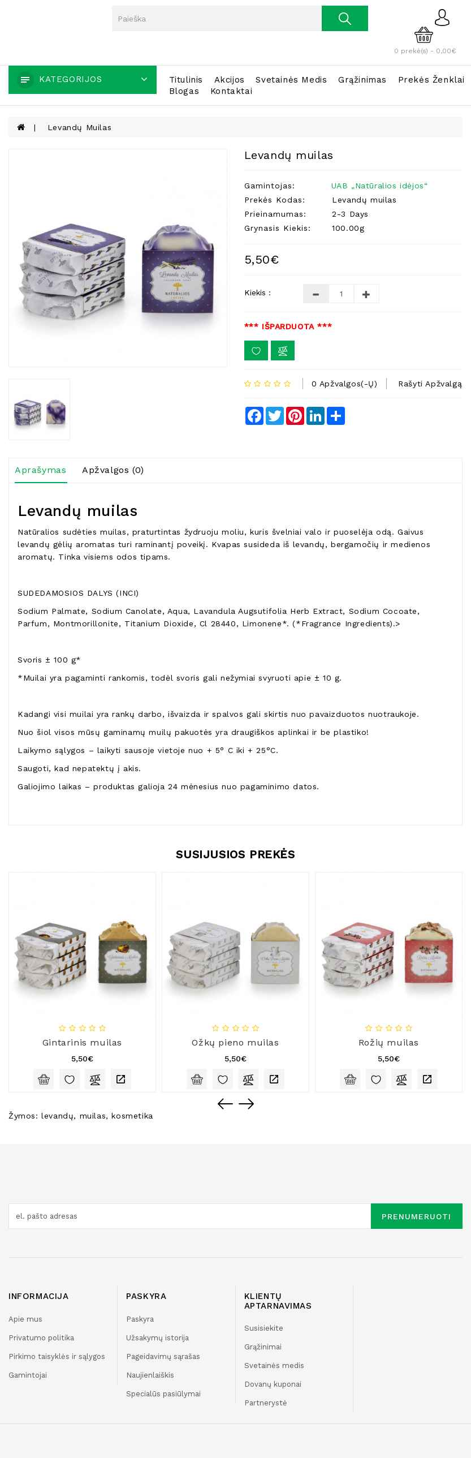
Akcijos (229, 80)
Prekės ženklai (431, 80)
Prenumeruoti (416, 1216)
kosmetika (132, 1115)
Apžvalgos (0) (113, 470)
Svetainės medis (291, 80)
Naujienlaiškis (150, 1375)
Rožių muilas (388, 1042)
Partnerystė (265, 1403)
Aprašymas (40, 470)
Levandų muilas (79, 127)
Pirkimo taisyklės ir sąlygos (56, 1356)
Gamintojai (27, 1375)
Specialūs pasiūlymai (163, 1394)
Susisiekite (263, 1328)
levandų (57, 1115)
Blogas (184, 91)
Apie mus (25, 1319)
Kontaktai (231, 91)
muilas (93, 1115)
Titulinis (186, 80)
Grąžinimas (362, 80)
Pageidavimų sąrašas (163, 1356)
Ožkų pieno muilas (235, 1042)
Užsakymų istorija (157, 1338)
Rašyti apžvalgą (430, 383)
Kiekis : (257, 292)
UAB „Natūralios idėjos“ (379, 185)
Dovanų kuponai (272, 1384)
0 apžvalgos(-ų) (345, 383)
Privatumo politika (41, 1338)
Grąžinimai (263, 1347)
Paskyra (140, 1319)
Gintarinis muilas (82, 1042)
